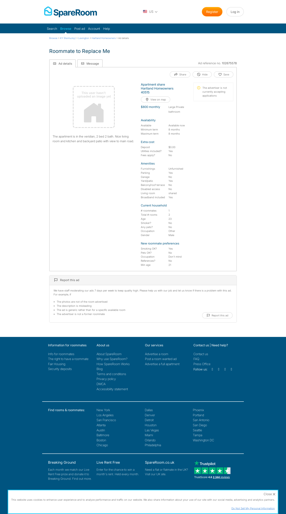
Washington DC (203, 440)
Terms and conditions (111, 374)
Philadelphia (153, 445)
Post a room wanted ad (161, 359)
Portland (198, 415)
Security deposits (60, 369)
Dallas (149, 410)
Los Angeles (105, 415)
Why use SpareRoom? (112, 359)
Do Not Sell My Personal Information (253, 508)
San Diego (200, 425)
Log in (235, 12)
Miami (149, 435)
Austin (101, 430)
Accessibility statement (112, 389)
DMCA (101, 384)
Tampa (197, 435)
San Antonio (201, 420)
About (109, 354)
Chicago (102, 445)
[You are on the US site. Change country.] (150, 11)
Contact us (200, 354)
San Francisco (106, 420)
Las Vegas (152, 430)
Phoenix (198, 410)
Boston (101, 440)
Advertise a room (156, 354)
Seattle (197, 430)
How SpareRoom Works (113, 364)
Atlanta (101, 425)
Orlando (150, 440)
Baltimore (103, 435)
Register (212, 12)
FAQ (196, 359)
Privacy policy (106, 379)
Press (201, 364)
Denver (150, 415)
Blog (100, 369)
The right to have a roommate (68, 359)
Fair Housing (56, 364)
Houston (151, 425)
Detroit (149, 420)
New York (103, 410)
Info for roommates (61, 354)
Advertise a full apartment (162, 364)
